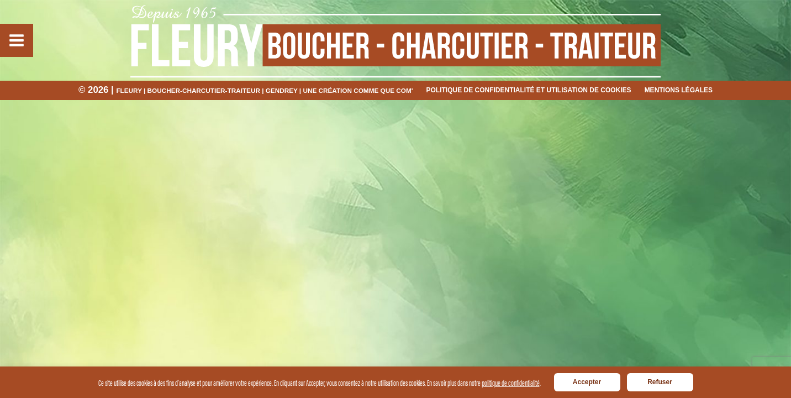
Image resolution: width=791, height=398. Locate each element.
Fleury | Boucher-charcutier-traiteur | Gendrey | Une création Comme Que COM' (264, 90)
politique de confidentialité (511, 382)
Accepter (587, 382)
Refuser (659, 382)
